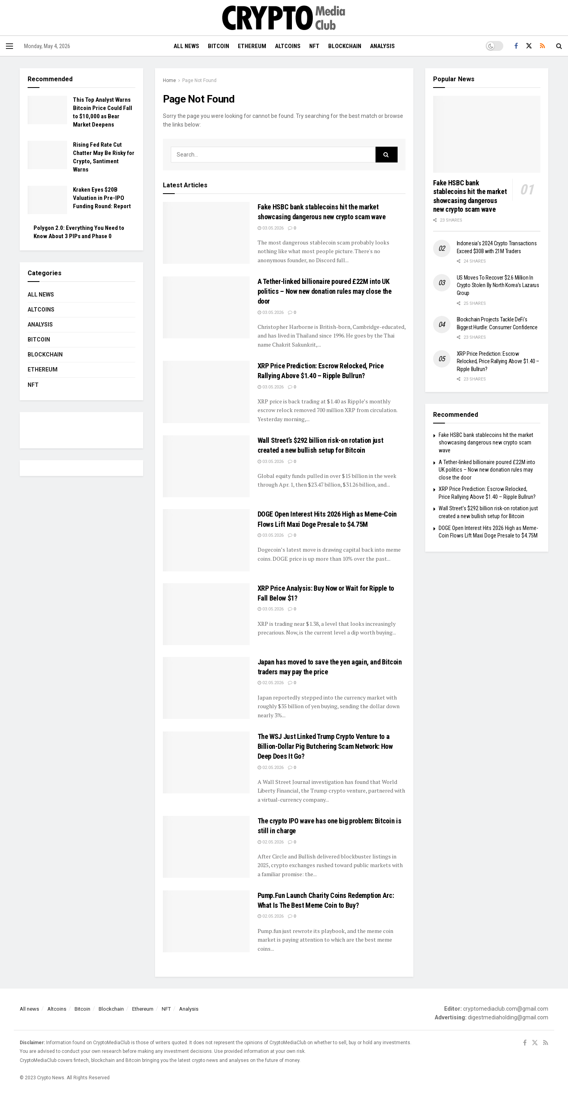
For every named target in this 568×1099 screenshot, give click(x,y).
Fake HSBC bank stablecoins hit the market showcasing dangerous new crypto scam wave (470, 196)
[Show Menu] (9, 46)
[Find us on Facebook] (516, 46)
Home (169, 80)
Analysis (382, 46)
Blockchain (344, 46)
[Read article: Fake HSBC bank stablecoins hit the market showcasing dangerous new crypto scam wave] (206, 233)
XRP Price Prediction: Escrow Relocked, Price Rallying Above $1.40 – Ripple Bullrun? (498, 361)
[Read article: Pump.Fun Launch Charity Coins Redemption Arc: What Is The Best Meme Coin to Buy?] (206, 921)
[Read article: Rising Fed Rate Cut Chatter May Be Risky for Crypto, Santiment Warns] (47, 155)
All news (186, 46)
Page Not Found (199, 80)
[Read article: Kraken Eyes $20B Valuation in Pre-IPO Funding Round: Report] (47, 200)
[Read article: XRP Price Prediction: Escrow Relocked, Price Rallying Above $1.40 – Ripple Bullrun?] (206, 392)
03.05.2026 (271, 228)
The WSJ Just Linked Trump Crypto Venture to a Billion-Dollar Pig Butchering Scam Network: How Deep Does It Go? (325, 746)
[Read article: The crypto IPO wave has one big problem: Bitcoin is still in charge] (206, 847)
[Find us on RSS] (542, 46)
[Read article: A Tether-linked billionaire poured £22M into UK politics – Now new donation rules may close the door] (206, 307)
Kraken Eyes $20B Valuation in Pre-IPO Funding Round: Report (102, 198)
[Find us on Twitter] (529, 46)
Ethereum (252, 46)
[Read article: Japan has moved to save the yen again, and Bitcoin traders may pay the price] (206, 688)
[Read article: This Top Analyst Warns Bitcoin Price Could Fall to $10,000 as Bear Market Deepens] (47, 110)
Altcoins (288, 46)
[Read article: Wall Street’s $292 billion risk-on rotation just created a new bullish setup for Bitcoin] (206, 466)
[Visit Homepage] (284, 18)
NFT (314, 46)
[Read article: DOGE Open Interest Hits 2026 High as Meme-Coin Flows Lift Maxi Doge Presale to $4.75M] (206, 540)
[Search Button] (559, 46)
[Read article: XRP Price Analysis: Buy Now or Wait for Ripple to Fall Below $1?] (206, 614)
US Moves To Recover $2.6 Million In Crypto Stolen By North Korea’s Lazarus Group (498, 285)
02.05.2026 (271, 682)
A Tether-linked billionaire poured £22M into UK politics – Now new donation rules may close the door (325, 291)
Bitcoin (218, 46)
